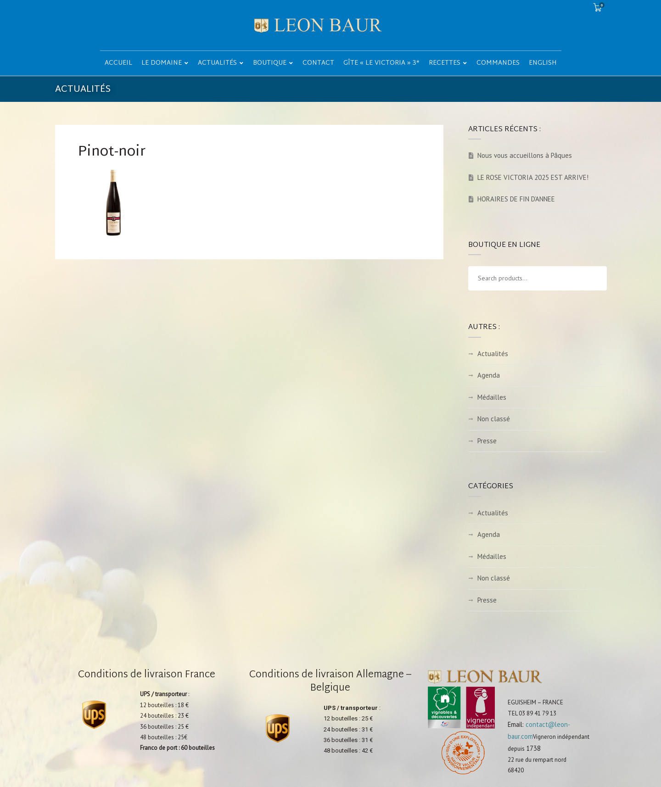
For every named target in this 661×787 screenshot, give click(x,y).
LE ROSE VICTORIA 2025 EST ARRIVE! (532, 177)
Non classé (493, 418)
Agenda (488, 375)
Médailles (491, 397)
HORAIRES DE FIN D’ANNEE (516, 199)
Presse (487, 440)
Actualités (492, 353)
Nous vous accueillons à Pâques (524, 155)
